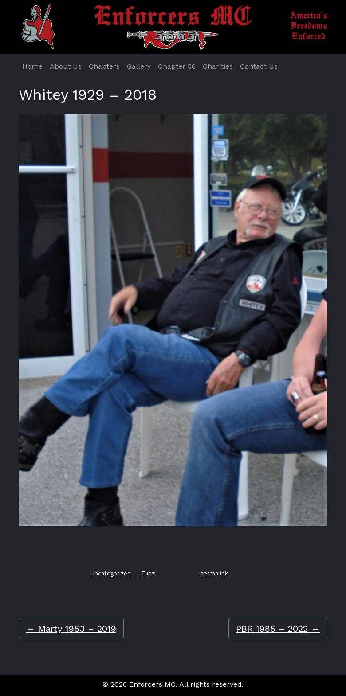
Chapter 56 (177, 66)
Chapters (104, 66)
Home (32, 66)
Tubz (148, 573)
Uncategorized (110, 573)
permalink (214, 573)
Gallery (139, 66)
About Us (66, 66)
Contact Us (259, 66)
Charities (218, 66)
